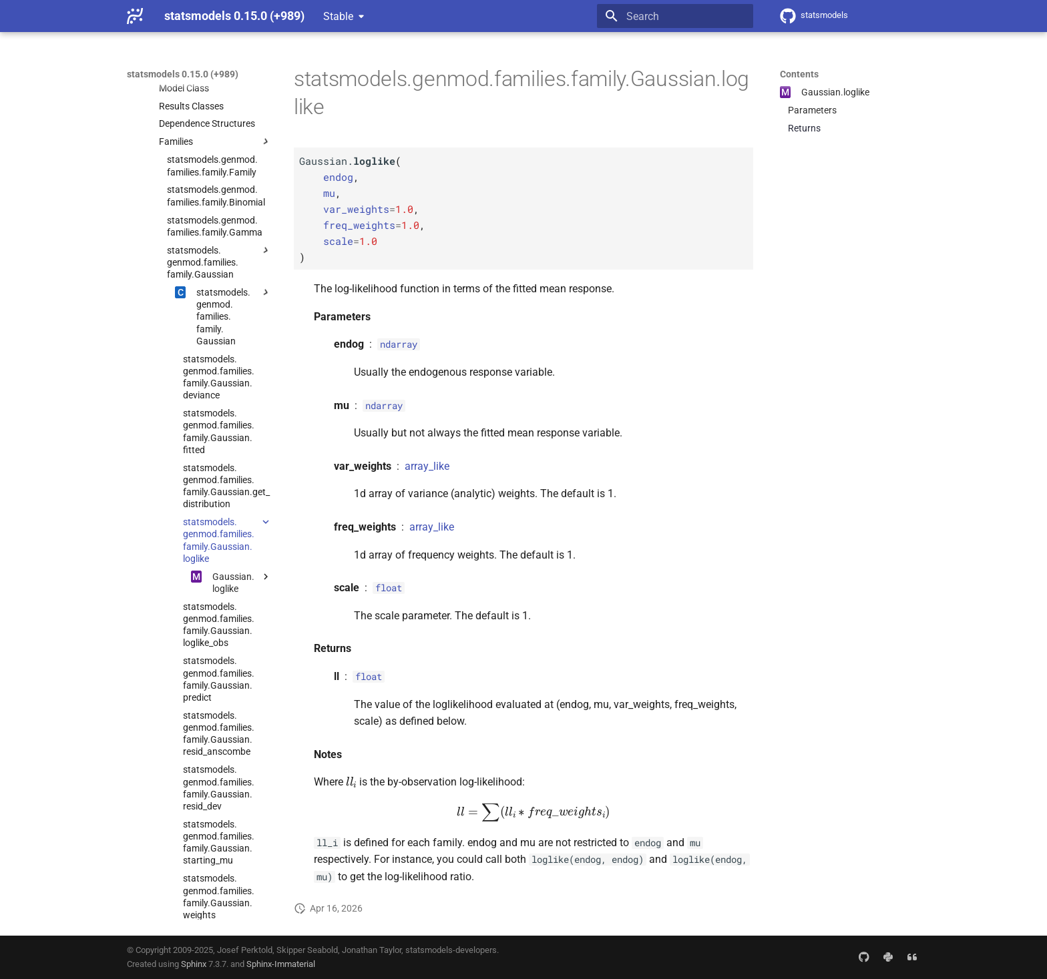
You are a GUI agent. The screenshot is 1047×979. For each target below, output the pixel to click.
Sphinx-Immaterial (280, 964)
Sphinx (193, 964)
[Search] (675, 16)
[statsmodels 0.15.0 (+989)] (135, 16)
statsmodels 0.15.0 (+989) (182, 74)
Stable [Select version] (338, 16)
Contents (799, 74)
